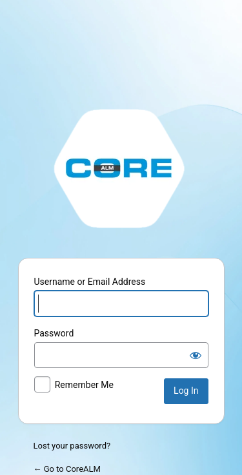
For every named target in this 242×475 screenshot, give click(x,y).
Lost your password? (72, 446)
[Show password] (195, 355)
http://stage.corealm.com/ (121, 167)
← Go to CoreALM (67, 469)
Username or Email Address (90, 281)
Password (54, 333)
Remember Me (84, 385)
